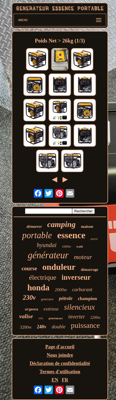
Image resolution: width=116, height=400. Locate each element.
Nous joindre (60, 355)
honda (38, 287)
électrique (42, 277)
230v (29, 297)
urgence (31, 309)
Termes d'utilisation (60, 371)
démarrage (89, 270)
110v (40, 318)
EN (55, 380)
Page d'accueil (59, 346)
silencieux (79, 307)
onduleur (58, 267)
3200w (26, 327)
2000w (61, 289)
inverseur (76, 277)
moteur (83, 256)
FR (65, 380)
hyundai (46, 245)
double (58, 326)
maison (87, 226)
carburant (82, 289)
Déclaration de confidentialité (60, 363)
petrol (94, 238)
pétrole (66, 298)
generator (47, 299)
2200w (95, 318)
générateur (48, 255)
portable (37, 235)
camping (61, 224)
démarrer (34, 226)
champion (87, 298)
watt (79, 246)
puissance (85, 325)
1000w (66, 246)
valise (26, 316)
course (29, 268)
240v (41, 326)
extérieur (51, 309)
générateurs (55, 318)
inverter (76, 317)
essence (71, 235)
